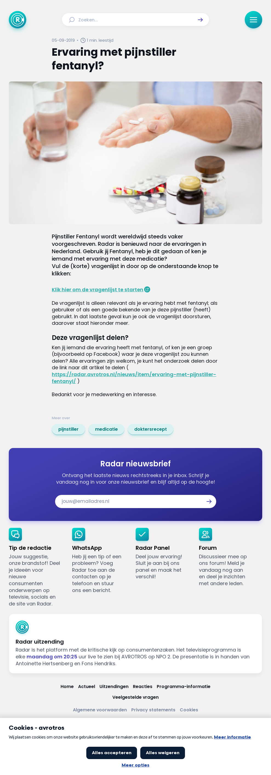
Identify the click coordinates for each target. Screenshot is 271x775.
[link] (68, 429)
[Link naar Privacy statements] (153, 710)
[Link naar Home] (67, 687)
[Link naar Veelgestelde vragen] (135, 697)
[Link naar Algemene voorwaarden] (100, 710)
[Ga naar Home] (17, 20)
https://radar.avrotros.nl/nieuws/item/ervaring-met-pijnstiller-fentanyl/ (134, 378)
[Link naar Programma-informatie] (183, 687)
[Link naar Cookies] (189, 710)
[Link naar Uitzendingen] (114, 687)
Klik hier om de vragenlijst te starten (97, 289)
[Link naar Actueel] (86, 687)
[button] (200, 19)
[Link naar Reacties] (142, 687)
